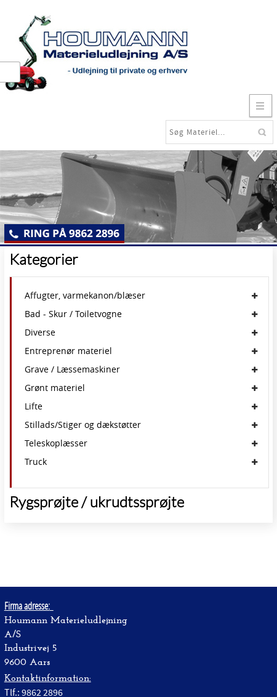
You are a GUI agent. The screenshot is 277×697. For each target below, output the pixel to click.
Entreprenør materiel (68, 351)
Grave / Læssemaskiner (72, 369)
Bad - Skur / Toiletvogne (73, 314)
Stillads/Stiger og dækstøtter (83, 424)
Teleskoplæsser (56, 443)
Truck (36, 461)
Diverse (40, 332)
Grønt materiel (55, 387)
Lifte (33, 406)
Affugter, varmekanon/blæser (85, 295)
